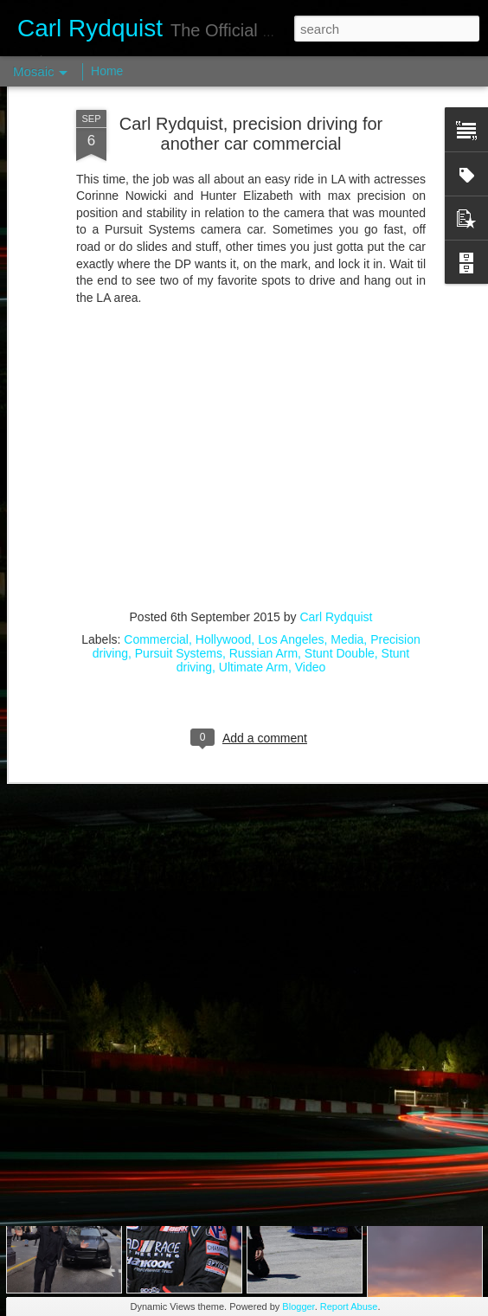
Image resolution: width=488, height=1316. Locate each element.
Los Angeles (291, 524)
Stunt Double (340, 538)
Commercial (156, 524)
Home (107, 71)
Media (347, 524)
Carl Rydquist (335, 502)
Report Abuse (349, 1306)
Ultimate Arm (253, 552)
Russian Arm (263, 538)
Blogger (298, 1306)
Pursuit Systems (178, 538)
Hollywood (224, 524)
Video (310, 552)
